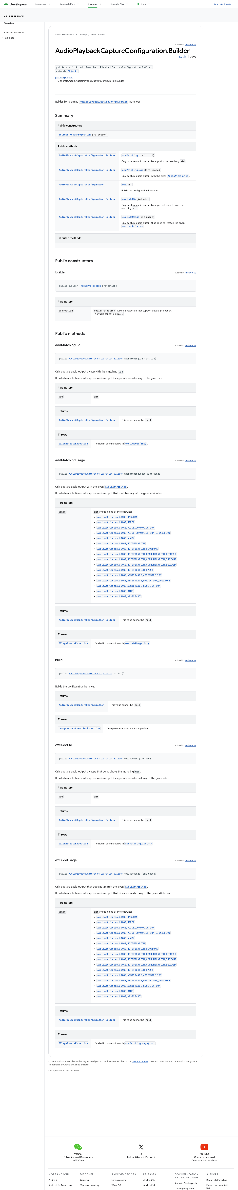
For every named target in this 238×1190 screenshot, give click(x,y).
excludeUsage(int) (137, 643)
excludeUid (129, 199)
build (125, 184)
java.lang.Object (64, 77)
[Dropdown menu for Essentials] (51, 4)
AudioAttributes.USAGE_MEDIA (115, 522)
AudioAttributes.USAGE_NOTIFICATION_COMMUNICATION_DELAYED (136, 564)
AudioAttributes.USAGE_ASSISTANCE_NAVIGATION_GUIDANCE (133, 580)
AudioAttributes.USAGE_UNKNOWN (117, 517)
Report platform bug (216, 1179)
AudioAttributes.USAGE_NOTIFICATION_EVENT (125, 570)
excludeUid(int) (135, 443)
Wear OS (116, 1185)
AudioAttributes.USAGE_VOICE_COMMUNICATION (125, 527)
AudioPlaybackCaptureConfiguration (104, 101)
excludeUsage (130, 217)
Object (72, 71)
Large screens (119, 1179)
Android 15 (149, 1179)
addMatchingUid (132, 155)
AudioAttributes (178, 175)
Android (52, 1179)
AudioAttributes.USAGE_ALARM (115, 538)
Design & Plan (67, 3)
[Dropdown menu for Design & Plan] (79, 4)
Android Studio (223, 3)
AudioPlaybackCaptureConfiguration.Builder (87, 155)
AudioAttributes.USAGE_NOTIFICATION (121, 543)
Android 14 (149, 1185)
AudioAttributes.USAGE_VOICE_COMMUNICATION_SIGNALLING (133, 532)
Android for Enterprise (60, 1185)
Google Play (117, 3)
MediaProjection (80, 134)
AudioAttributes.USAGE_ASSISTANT (119, 596)
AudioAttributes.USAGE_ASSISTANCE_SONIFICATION (128, 585)
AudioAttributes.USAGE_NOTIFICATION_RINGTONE (127, 548)
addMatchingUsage (133, 170)
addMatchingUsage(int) (140, 1043)
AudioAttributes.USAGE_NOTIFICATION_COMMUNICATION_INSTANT (137, 559)
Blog (143, 3)
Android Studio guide (186, 1183)
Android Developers (64, 34)
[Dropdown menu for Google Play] (128, 4)
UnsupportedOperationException (79, 728)
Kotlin (182, 56)
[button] (21, 38)
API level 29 (190, 44)
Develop (83, 34)
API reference (14, 16)
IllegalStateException (73, 443)
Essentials (41, 3)
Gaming (84, 1179)
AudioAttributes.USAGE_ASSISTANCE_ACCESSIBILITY (129, 575)
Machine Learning (89, 1185)
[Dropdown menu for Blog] (150, 4)
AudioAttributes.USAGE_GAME (115, 591)
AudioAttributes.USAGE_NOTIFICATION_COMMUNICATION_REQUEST (136, 554)
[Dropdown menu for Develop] (102, 4)
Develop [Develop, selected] (93, 3)
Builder (63, 134)
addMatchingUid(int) (138, 843)
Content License (140, 1061)
